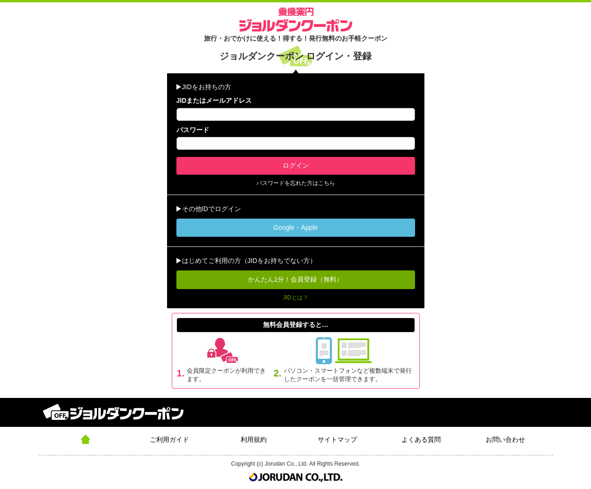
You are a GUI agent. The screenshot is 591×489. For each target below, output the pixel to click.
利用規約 (254, 439)
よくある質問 (421, 439)
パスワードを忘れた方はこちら (295, 183)
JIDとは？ (295, 297)
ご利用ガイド (169, 439)
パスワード (192, 130)
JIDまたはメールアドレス (214, 100)
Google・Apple (295, 227)
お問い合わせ (505, 439)
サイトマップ (337, 439)
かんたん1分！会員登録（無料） (295, 279)
